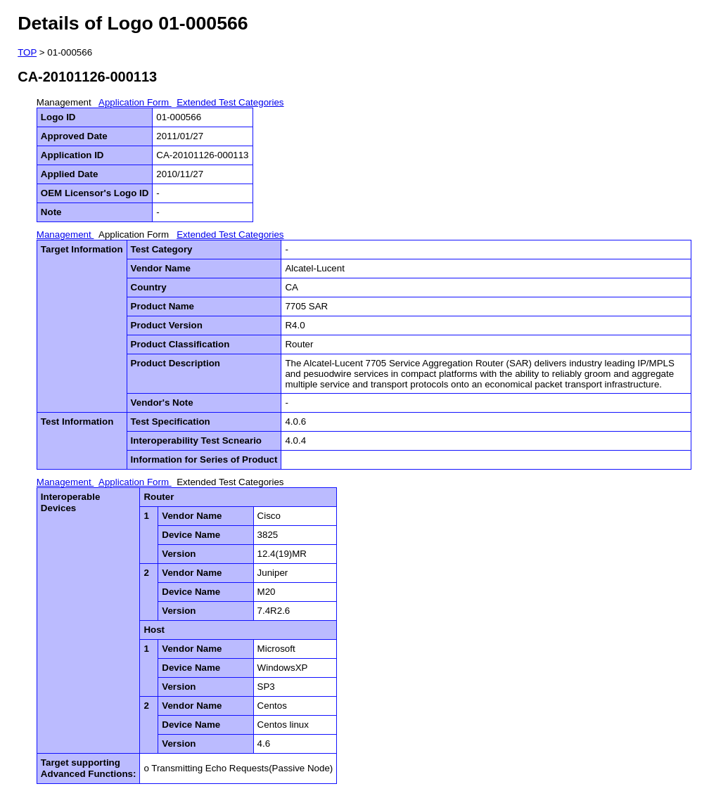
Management (65, 102)
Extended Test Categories (230, 102)
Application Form (135, 102)
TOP (27, 52)
